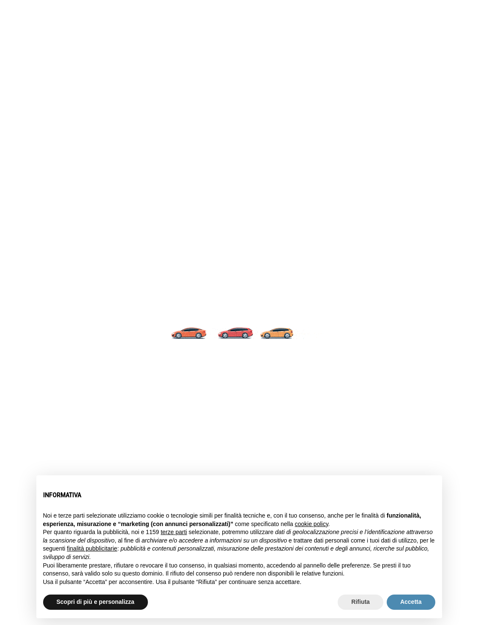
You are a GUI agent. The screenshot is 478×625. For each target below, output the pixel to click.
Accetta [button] (411, 601)
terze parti (174, 532)
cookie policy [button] (311, 524)
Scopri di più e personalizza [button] (95, 601)
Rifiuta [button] (360, 601)
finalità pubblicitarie (92, 548)
